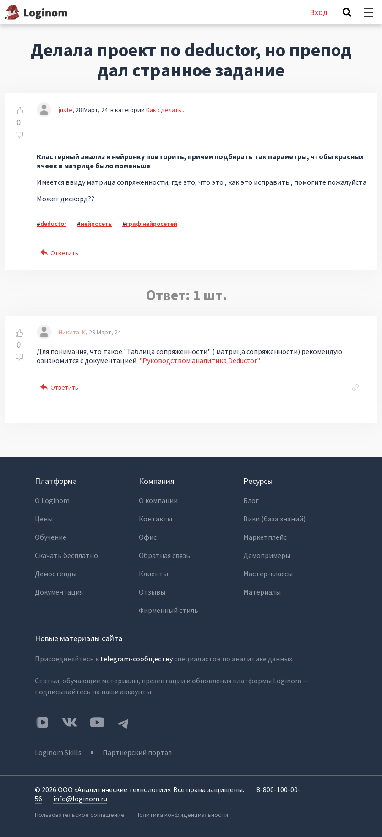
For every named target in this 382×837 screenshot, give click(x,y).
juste (65, 110)
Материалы (262, 591)
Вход (319, 12)
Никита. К (72, 332)
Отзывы (152, 591)
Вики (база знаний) (274, 518)
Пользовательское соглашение (80, 814)
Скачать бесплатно (66, 555)
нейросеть (96, 224)
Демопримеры (266, 555)
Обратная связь (164, 555)
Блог (251, 500)
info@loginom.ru (80, 798)
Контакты (155, 518)
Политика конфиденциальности (182, 814)
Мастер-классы (268, 573)
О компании (158, 500)
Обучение (50, 537)
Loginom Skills (58, 752)
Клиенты (153, 573)
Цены (44, 518)
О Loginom (52, 500)
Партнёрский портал (137, 752)
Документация (59, 591)
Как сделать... (166, 110)
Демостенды (55, 573)
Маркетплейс (265, 537)
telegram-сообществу (136, 658)
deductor (53, 224)
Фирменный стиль (168, 610)
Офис (148, 537)
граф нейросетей (151, 224)
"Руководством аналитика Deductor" (199, 360)
